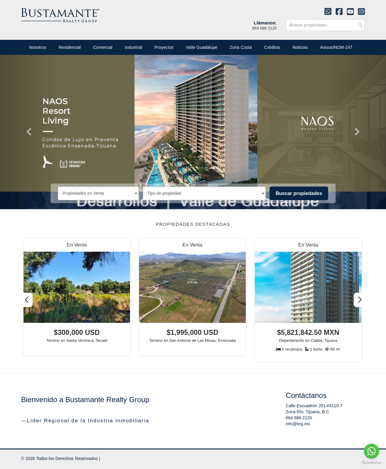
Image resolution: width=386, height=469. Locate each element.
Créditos (272, 47)
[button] (360, 300)
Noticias (300, 47)
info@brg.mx (298, 423)
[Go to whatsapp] (371, 451)
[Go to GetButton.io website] (371, 463)
